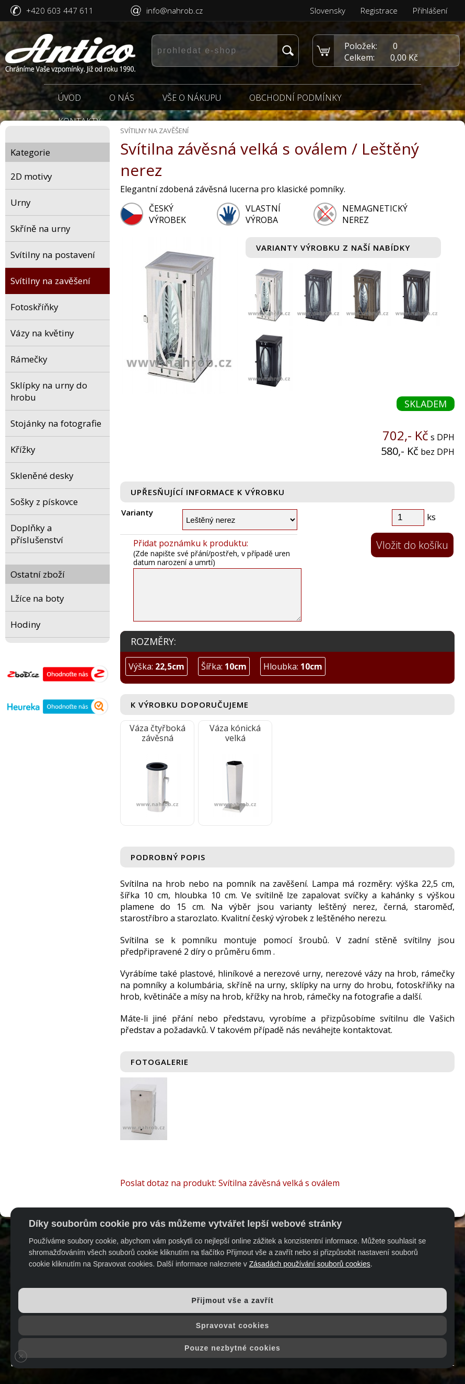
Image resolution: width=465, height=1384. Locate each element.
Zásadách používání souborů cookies (309, 1264)
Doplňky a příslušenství (36, 534)
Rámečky (29, 359)
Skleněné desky (42, 476)
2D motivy (31, 176)
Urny (20, 202)
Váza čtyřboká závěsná (157, 733)
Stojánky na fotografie (55, 423)
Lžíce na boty (37, 598)
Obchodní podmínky (295, 97)
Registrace (379, 10)
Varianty (137, 513)
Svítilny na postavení (52, 255)
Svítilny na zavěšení (50, 281)
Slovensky (327, 10)
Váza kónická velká (235, 733)
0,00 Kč (404, 57)
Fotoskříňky (34, 307)
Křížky (23, 449)
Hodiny (25, 624)
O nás (121, 97)
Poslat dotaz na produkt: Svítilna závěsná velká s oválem (230, 1183)
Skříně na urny (40, 228)
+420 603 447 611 (60, 10)
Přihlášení (430, 10)
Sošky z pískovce (44, 502)
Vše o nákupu (191, 97)
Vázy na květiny (42, 333)
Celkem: (359, 57)
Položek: (360, 46)
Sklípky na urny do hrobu (48, 391)
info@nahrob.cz (174, 10)
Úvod (69, 97)
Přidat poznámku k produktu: (190, 543)
